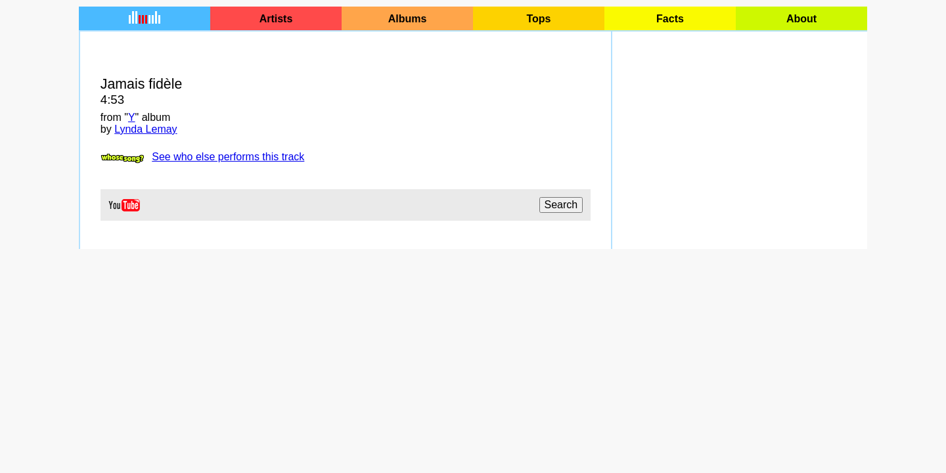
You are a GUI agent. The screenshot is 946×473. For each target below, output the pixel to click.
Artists (276, 18)
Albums (407, 18)
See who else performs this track (228, 156)
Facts (670, 18)
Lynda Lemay (145, 129)
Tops (538, 18)
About (801, 18)
